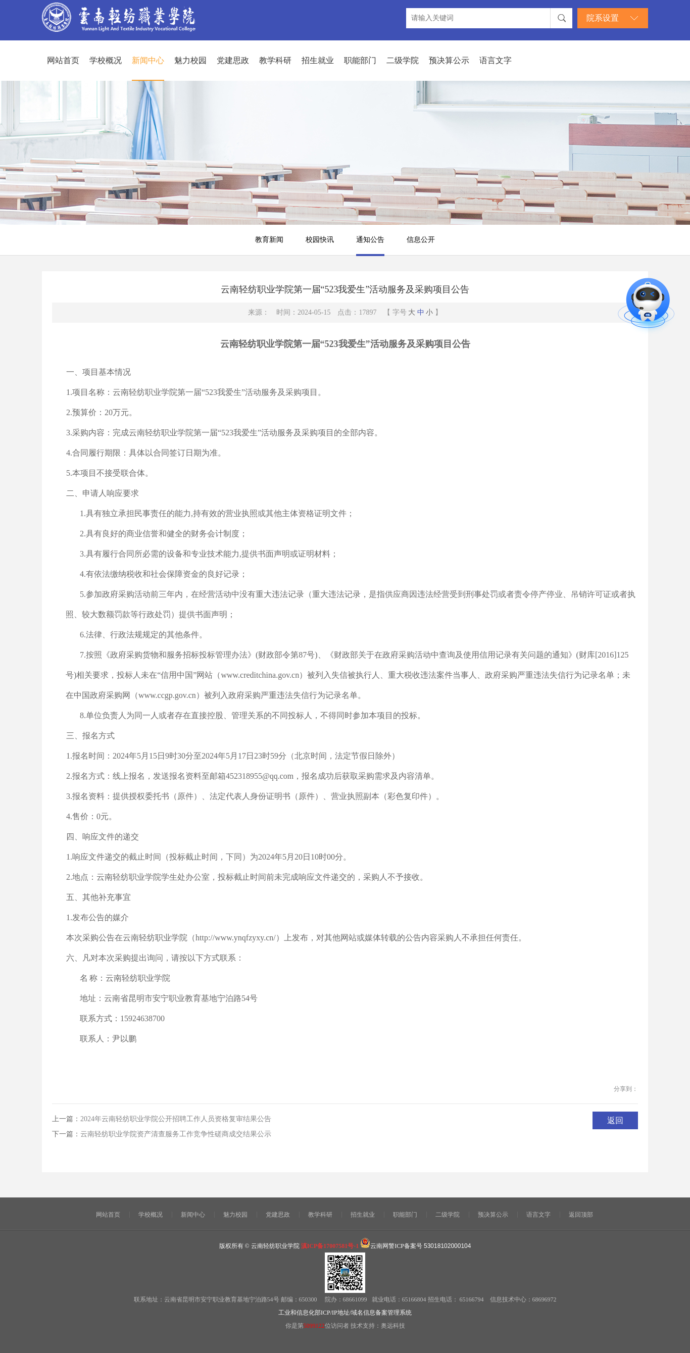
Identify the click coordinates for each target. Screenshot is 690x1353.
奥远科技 (393, 1325)
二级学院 (402, 60)
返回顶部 (581, 1214)
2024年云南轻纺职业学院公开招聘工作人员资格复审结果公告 (175, 1119)
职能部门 (360, 60)
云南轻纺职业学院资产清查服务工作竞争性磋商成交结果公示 (175, 1134)
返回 (615, 1120)
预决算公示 (449, 60)
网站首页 (63, 60)
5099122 (314, 1325)
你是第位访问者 (318, 1325)
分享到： (626, 1088)
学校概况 (105, 60)
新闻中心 (148, 60)
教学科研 (275, 60)
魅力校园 (190, 60)
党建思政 (233, 60)
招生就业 (318, 60)
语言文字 (495, 60)
